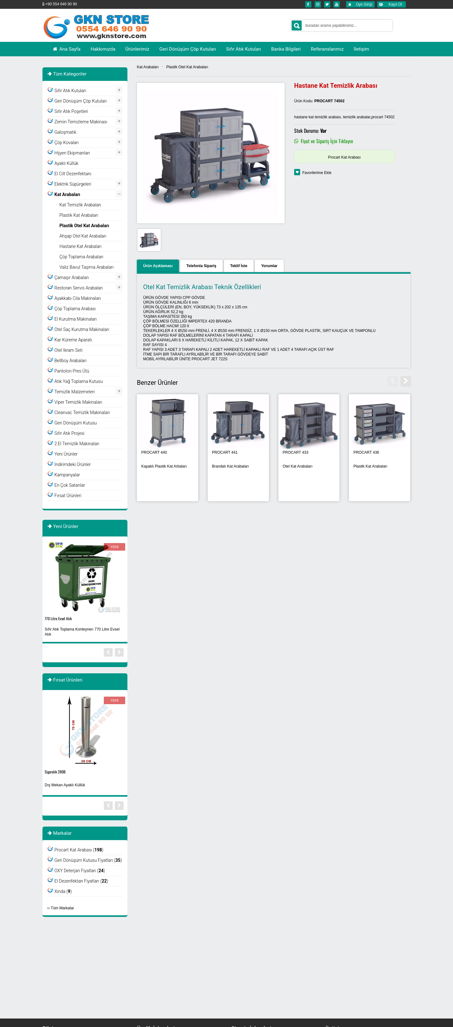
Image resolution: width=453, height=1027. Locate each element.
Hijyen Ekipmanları (72, 152)
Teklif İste (238, 266)
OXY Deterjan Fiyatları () (79, 870)
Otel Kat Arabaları (298, 466)
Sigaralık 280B (55, 771)
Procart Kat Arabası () (78, 849)
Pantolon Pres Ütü (71, 370)
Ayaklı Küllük (66, 163)
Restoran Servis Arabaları (78, 287)
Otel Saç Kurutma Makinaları (81, 329)
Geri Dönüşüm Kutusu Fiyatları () (88, 860)
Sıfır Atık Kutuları (70, 90)
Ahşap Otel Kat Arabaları (82, 236)
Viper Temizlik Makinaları (78, 402)
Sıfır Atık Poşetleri (71, 111)
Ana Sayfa (66, 49)
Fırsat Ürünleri (67, 495)
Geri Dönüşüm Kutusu (75, 422)
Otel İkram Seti (68, 350)
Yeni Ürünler (66, 454)
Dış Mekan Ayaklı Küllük (65, 785)
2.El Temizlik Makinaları (76, 443)
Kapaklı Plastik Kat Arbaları (164, 466)
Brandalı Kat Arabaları (230, 466)
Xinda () (63, 891)
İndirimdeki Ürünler (72, 464)
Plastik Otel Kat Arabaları (187, 67)
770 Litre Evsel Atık (58, 618)
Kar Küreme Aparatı (73, 339)
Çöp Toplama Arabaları (81, 256)
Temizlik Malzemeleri (74, 391)
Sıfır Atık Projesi (69, 433)
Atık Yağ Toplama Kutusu (78, 381)
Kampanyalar (67, 474)
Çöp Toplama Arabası (75, 308)
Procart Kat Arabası (344, 157)
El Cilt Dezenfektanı (72, 173)
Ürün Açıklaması (158, 266)
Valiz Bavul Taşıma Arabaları (86, 267)
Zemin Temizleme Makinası (80, 121)
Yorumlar (269, 266)
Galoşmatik (65, 132)
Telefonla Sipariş (201, 266)
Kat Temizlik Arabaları (80, 204)
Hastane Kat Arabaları (80, 246)
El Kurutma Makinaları (75, 319)
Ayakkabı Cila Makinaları (77, 298)
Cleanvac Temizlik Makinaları (82, 412)
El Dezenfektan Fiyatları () (81, 881)
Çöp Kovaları (66, 142)
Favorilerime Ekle (317, 173)
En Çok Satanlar (69, 485)
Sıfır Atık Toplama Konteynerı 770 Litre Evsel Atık (82, 632)
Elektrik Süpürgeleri (72, 184)
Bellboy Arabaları (70, 360)
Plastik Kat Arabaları (370, 466)
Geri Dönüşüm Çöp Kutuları (80, 101)
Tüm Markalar (62, 908)
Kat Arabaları (148, 67)
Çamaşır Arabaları (71, 277)
